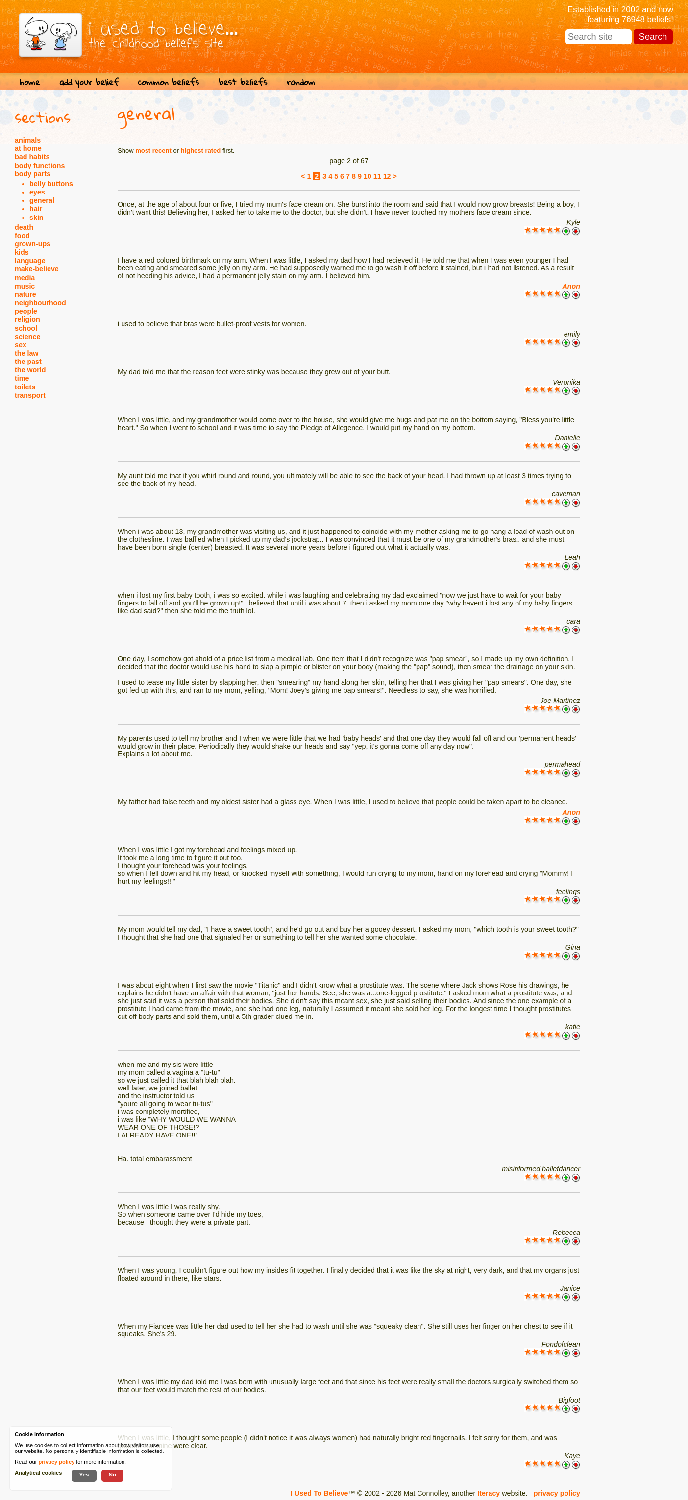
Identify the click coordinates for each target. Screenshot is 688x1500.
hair (35, 209)
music (25, 286)
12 (387, 176)
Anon (571, 286)
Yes (84, 1474)
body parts (32, 174)
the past (28, 361)
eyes (37, 192)
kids (22, 252)
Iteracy (488, 1493)
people (26, 311)
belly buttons (51, 184)
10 (367, 176)
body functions (40, 165)
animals (28, 140)
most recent (153, 150)
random (301, 82)
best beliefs (243, 82)
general (41, 200)
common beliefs (168, 82)
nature (25, 294)
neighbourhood (40, 303)
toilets (25, 387)
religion (27, 319)
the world (30, 370)
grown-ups (32, 244)
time (22, 378)
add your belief (89, 82)
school (26, 328)
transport (30, 395)
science (27, 336)
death (24, 227)
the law (26, 353)
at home (28, 148)
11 (377, 176)
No (113, 1474)
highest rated (201, 150)
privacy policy (557, 1493)
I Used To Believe (319, 1493)
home (30, 82)
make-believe (37, 269)
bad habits (32, 157)
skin (36, 217)
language (30, 261)
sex (20, 345)
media (25, 278)
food (22, 236)
